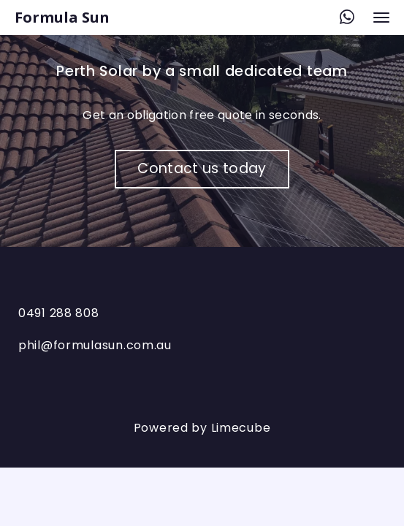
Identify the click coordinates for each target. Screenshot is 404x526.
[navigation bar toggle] (381, 17)
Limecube (241, 427)
